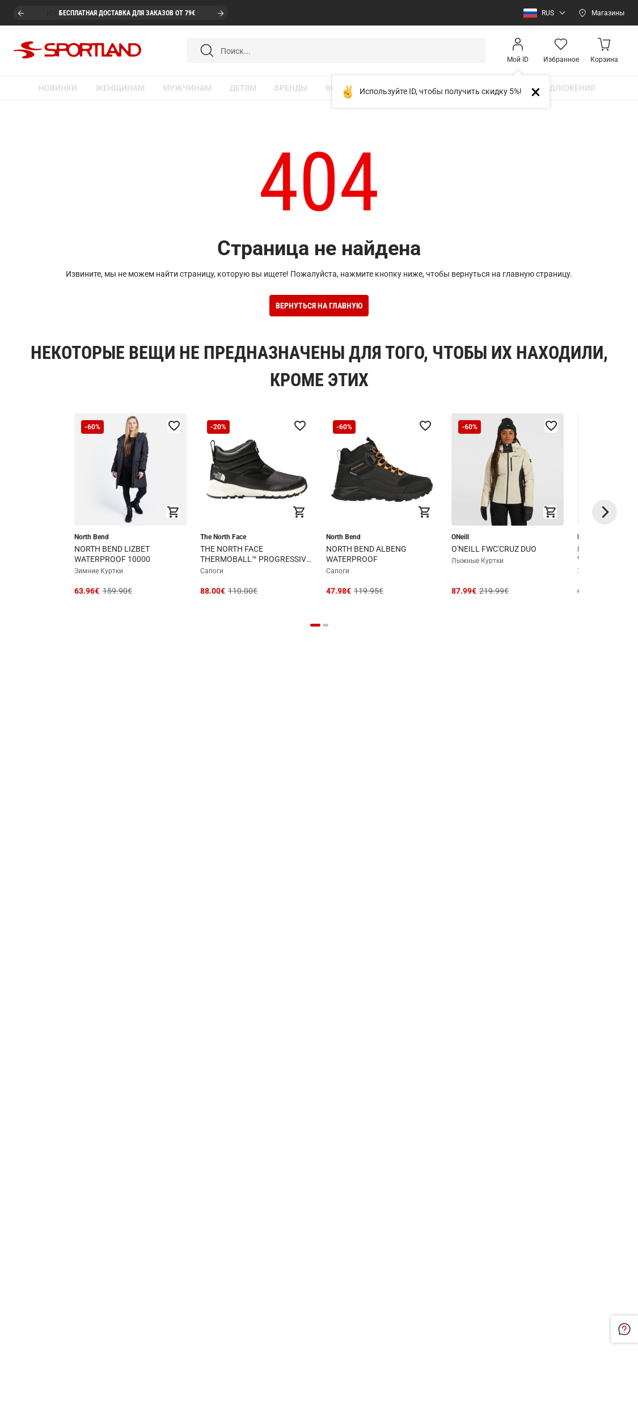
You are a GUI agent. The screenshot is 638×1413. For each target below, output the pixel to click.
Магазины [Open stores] (607, 13)
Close (540, 91)
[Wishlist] (560, 50)
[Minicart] (604, 50)
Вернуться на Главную (319, 305)
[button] (541, 13)
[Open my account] (517, 50)
